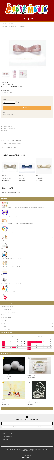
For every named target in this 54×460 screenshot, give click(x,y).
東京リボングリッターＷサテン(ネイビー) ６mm (23, 177)
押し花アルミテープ (31, 375)
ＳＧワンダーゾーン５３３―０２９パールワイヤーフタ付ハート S (33, 401)
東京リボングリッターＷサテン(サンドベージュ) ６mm (6, 177)
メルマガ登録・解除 (24, 450)
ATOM (32, 450)
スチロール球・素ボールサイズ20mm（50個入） (6, 375)
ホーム (3, 23)
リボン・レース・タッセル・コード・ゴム (12, 25)
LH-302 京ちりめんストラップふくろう (6, 401)
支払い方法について (12, 449)
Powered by (27, 457)
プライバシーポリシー (44, 449)
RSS (29, 450)
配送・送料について (20, 449)
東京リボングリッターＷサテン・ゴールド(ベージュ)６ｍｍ (42, 177)
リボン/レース (7, 23)
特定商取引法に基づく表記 (8, 114)
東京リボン (13, 23)
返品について (5, 112)
